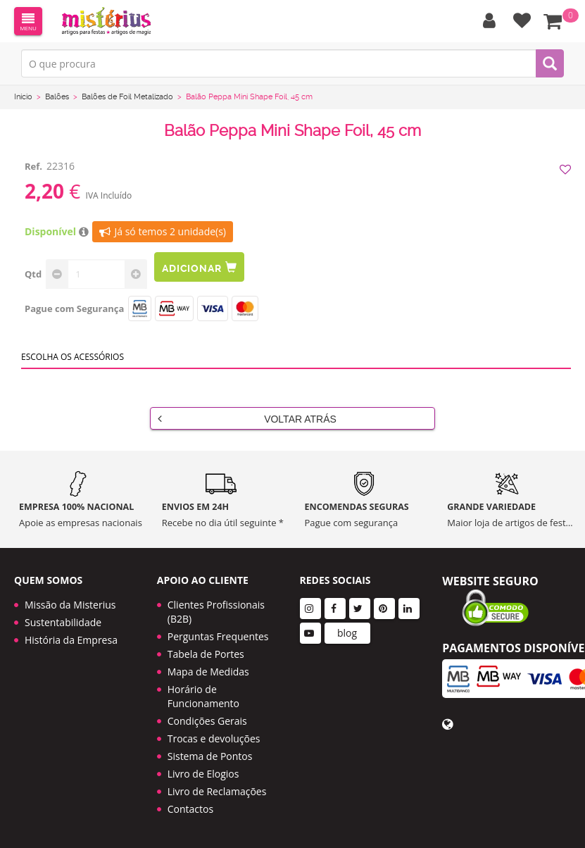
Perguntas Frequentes (218, 636)
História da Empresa (71, 640)
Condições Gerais (207, 721)
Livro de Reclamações (217, 791)
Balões (57, 96)
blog (347, 633)
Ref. (33, 166)
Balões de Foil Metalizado (127, 96)
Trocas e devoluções (214, 738)
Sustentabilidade (63, 622)
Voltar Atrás (247, 418)
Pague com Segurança (74, 308)
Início (23, 96)
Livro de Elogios (203, 773)
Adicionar (199, 267)
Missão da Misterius (70, 604)
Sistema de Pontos (210, 756)
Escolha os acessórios (72, 357)
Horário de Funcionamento (203, 696)
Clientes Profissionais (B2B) (216, 611)
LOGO (106, 21)
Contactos (190, 809)
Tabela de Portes (206, 654)
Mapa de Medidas (208, 671)
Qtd (33, 274)
